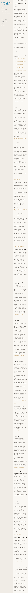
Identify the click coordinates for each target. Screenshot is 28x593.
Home (2, 7)
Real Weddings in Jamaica (21, 70)
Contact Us (3, 30)
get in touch (19, 584)
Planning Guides (4, 21)
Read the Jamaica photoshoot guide (20, 498)
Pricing (2, 23)
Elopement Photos (4, 11)
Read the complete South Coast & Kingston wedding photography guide (20, 402)
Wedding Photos (4, 9)
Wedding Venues (4, 19)
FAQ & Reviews (3, 25)
